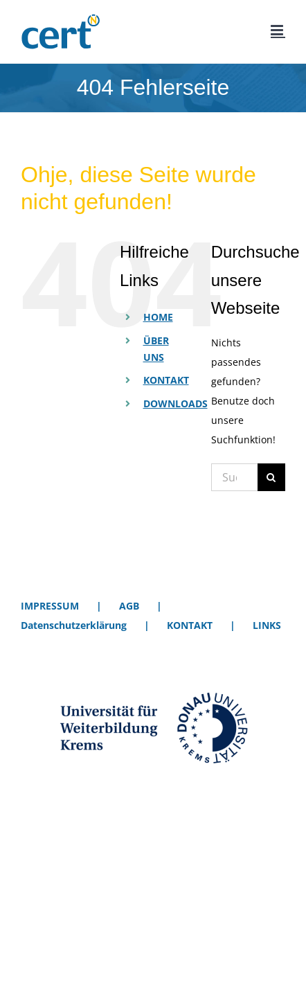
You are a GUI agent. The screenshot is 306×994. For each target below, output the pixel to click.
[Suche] (271, 477)
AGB (129, 605)
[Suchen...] (234, 477)
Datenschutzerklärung (74, 625)
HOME (158, 316)
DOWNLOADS (175, 403)
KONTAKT (166, 380)
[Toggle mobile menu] (278, 30)
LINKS (267, 625)
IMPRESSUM (50, 605)
